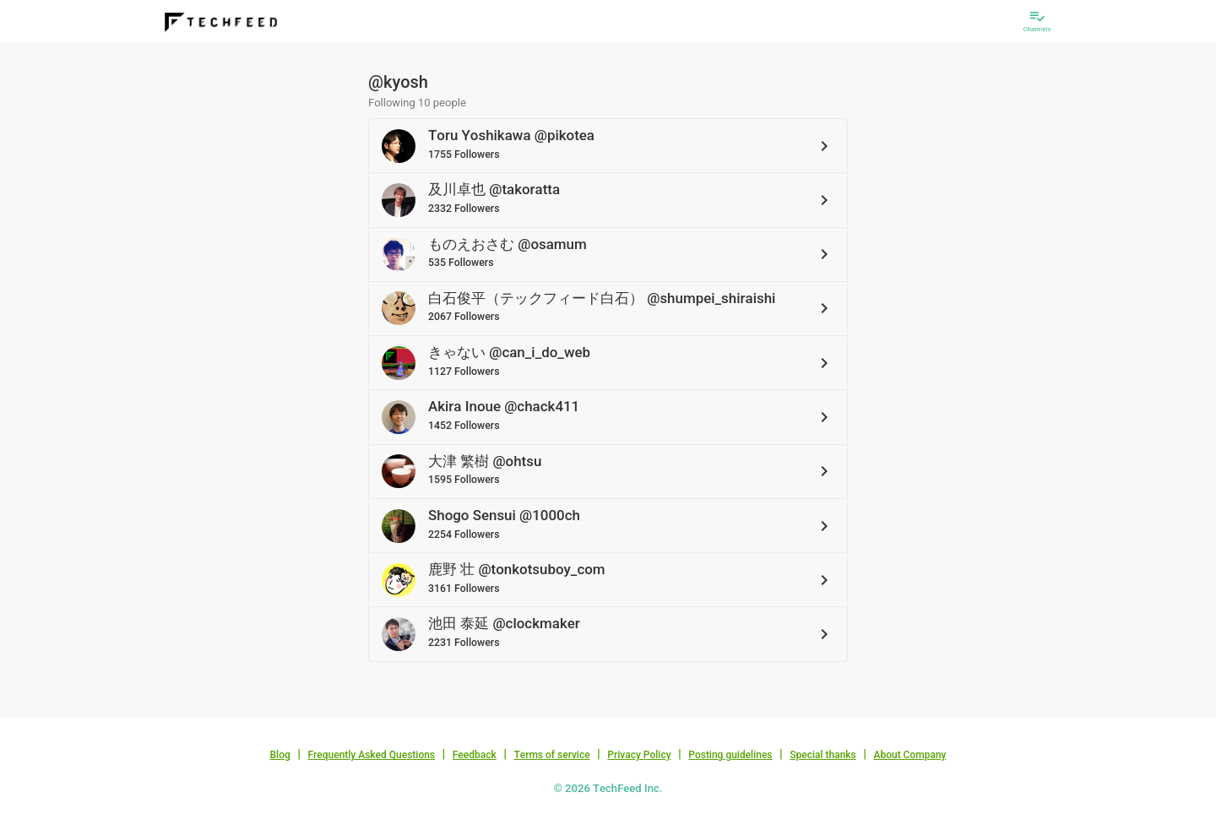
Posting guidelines (730, 755)
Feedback (475, 755)
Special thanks (823, 755)
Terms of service (551, 755)
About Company (909, 755)
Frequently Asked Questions (371, 755)
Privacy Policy (638, 755)
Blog (280, 755)
